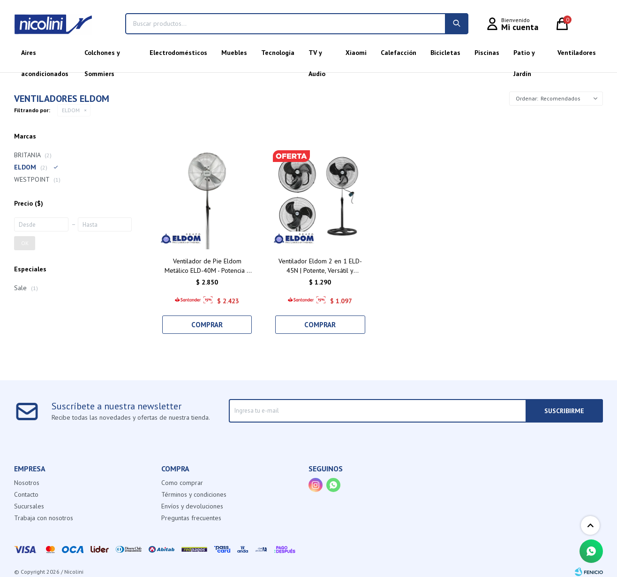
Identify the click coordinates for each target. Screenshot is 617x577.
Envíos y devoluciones (192, 506)
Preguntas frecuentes (191, 518)
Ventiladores (576, 52)
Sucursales (29, 506)
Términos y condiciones (193, 494)
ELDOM (71, 110)
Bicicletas (445, 52)
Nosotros (26, 482)
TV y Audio (316, 55)
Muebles (234, 52)
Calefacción (398, 52)
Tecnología (277, 52)
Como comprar (182, 482)
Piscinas (486, 52)
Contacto (26, 494)
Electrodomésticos (178, 52)
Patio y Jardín (523, 55)
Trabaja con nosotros (43, 518)
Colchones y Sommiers (102, 55)
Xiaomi (356, 52)
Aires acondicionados (44, 55)
